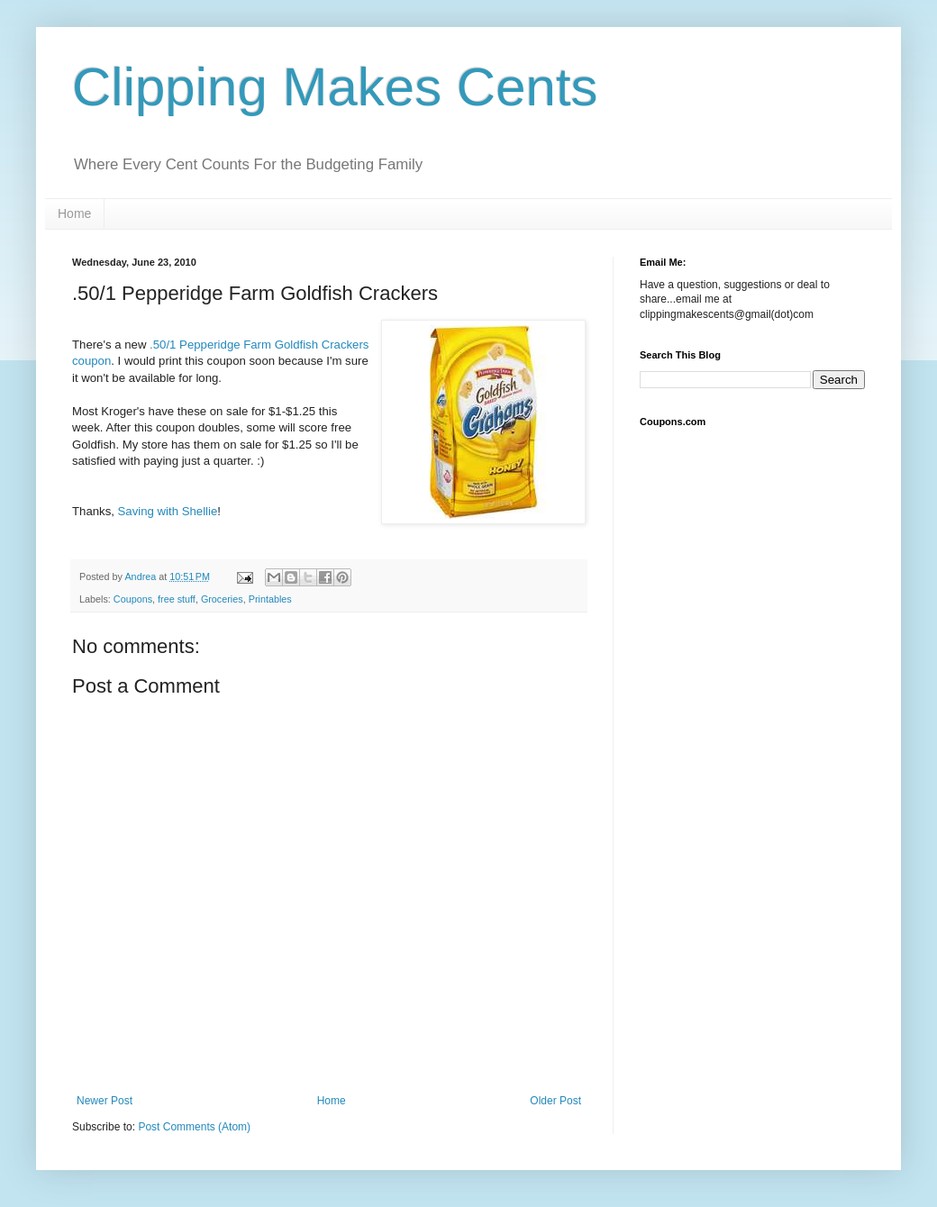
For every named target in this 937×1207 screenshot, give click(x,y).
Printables (270, 599)
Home (74, 213)
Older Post (555, 1100)
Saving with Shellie (168, 511)
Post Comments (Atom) (194, 1127)
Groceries (222, 599)
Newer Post (104, 1100)
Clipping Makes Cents (335, 87)
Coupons (133, 599)
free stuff (177, 599)
